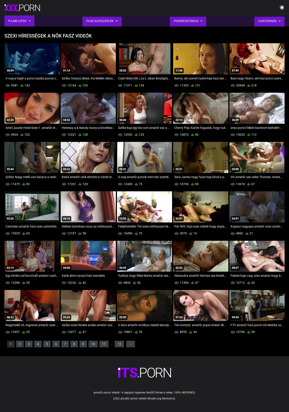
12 (119, 344)
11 (104, 344)
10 (93, 344)
